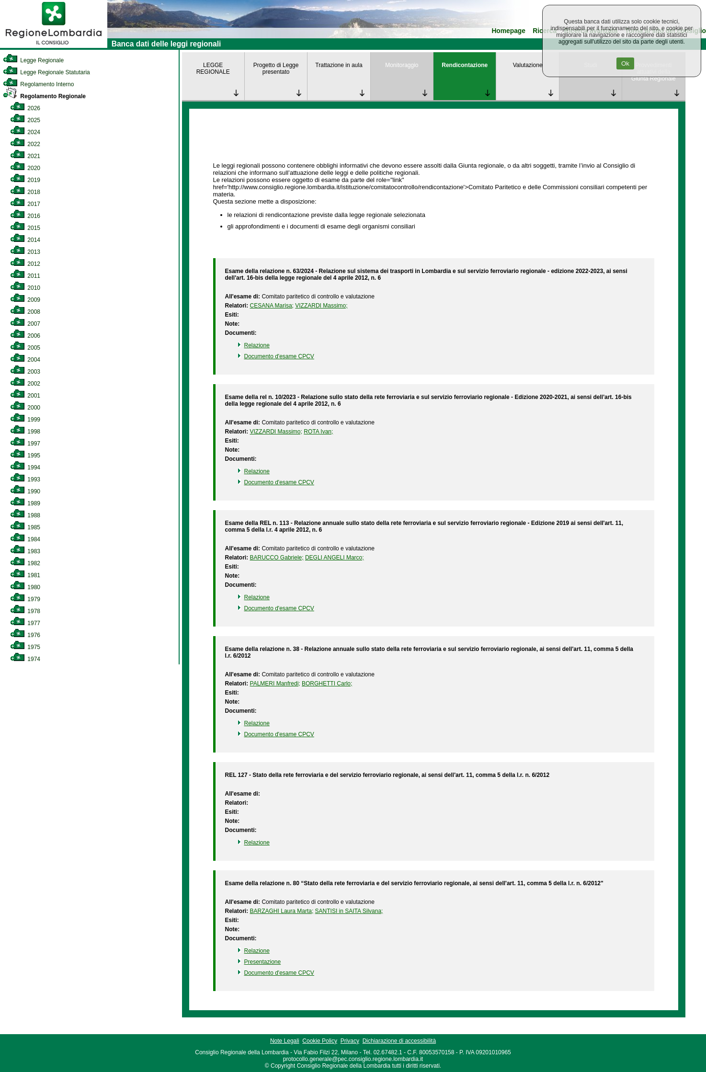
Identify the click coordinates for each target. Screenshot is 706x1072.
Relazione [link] (257, 345)
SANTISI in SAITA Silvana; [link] (349, 911)
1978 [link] (25, 611)
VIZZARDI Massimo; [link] (321, 305)
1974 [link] (25, 659)
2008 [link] (25, 311)
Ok (625, 63)
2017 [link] (25, 204)
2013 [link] (25, 252)
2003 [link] (25, 371)
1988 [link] (25, 515)
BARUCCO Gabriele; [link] (277, 557)
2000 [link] (25, 407)
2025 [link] (25, 120)
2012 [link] (25, 264)
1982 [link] (25, 563)
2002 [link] (25, 383)
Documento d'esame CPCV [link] (279, 356)
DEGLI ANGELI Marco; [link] (334, 557)
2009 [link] (25, 300)
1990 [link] (25, 491)
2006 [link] (25, 335)
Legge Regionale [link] (33, 60)
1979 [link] (25, 599)
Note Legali (284, 1041)
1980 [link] (25, 587)
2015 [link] (25, 228)
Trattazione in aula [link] (338, 65)
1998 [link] (25, 431)
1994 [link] (25, 467)
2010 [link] (25, 288)
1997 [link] (25, 443)
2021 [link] (25, 156)
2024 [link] (25, 132)
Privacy (350, 1041)
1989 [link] (25, 503)
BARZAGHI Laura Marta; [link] (282, 911)
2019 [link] (25, 180)
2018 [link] (25, 192)
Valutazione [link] (528, 65)
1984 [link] (25, 539)
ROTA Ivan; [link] (318, 431)
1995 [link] (25, 455)
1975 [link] (25, 647)
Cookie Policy (319, 1041)
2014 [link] (25, 240)
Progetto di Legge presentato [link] (276, 68)
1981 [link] (25, 575)
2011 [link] (25, 276)
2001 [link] (25, 395)
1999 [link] (25, 419)
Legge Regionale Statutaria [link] (46, 72)
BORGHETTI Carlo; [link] (327, 683)
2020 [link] (25, 168)
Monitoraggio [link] (401, 65)
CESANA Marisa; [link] (272, 305)
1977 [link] (25, 623)
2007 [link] (25, 323)
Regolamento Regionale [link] (44, 96)
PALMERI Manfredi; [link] (275, 683)
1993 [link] (25, 479)
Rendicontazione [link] (465, 65)
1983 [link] (25, 551)
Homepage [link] (508, 30)
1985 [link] (25, 527)
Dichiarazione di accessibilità (399, 1041)
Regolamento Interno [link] (38, 84)
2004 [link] (25, 359)
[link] (53, 46)
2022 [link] (25, 144)
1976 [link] (25, 635)
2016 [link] (25, 216)
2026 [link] (25, 108)
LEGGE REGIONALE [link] (213, 68)
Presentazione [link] (262, 961)
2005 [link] (25, 347)
